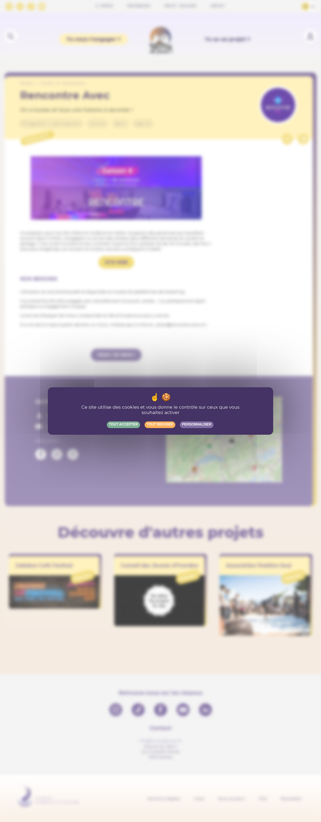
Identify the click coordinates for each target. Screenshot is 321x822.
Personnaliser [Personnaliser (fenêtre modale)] (196, 424)
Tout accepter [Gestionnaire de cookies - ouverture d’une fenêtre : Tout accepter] (123, 424)
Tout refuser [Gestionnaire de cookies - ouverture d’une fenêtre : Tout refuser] (160, 424)
